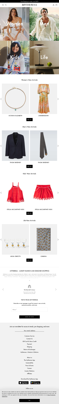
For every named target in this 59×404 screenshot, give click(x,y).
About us (29, 357)
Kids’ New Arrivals (29, 174)
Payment (29, 344)
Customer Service (29, 336)
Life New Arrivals (29, 220)
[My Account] (53, 4)
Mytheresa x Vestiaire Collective (29, 352)
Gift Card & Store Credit (29, 341)
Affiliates (29, 373)
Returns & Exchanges (29, 349)
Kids (14, 57)
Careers (29, 368)
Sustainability (29, 363)
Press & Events (29, 365)
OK (29, 400)
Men (44, 24)
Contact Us (29, 339)
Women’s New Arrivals (29, 80)
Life (44, 57)
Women (14, 24)
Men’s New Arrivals (29, 127)
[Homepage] (29, 5)
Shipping (29, 347)
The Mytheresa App (29, 360)
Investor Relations (29, 371)
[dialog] (29, 396)
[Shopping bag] (56, 4)
